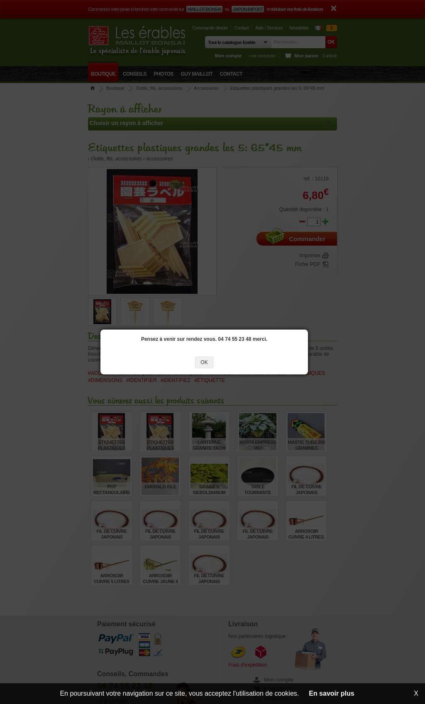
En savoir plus (331, 693)
